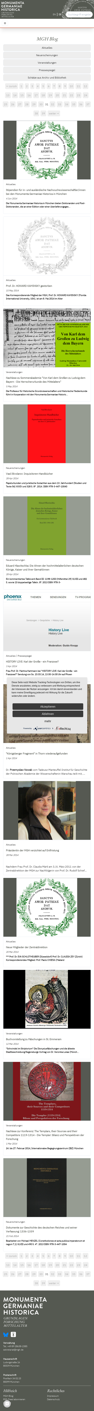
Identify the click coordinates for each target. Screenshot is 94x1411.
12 (85, 86)
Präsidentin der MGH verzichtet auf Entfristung (32, 850)
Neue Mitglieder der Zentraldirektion (26, 947)
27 (19, 104)
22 (71, 95)
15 (22, 95)
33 (59, 104)
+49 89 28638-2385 (17, 1346)
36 (80, 104)
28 (26, 104)
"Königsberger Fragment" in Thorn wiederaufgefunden (37, 753)
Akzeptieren (47, 706)
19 (50, 95)
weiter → (54, 113)
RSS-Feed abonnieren (14, 1399)
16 (29, 95)
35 (73, 104)
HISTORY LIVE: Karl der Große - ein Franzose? (32, 661)
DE (60, 14)
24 (85, 95)
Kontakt (7, 1402)
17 (36, 95)
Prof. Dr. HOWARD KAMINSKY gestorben (29, 285)
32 (52, 104)
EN (54, 14)
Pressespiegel (47, 70)
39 (43, 113)
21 (64, 95)
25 (5, 104)
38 (36, 113)
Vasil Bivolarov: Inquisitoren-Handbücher (29, 473)
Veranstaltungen (47, 62)
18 (43, 95)
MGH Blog (8, 1395)
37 (88, 104)
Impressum (53, 1395)
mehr (48, 721)
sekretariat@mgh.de (13, 1349)
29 (34, 104)
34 (66, 104)
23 (78, 95)
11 (78, 86)
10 (71, 86)
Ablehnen (48, 714)
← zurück (11, 86)
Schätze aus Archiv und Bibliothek (47, 77)
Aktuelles (47, 47)
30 (41, 104)
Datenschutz (53, 1399)
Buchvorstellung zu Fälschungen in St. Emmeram (33, 1039)
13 (7, 95)
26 (12, 104)
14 (15, 95)
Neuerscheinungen (47, 55)
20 (57, 95)
